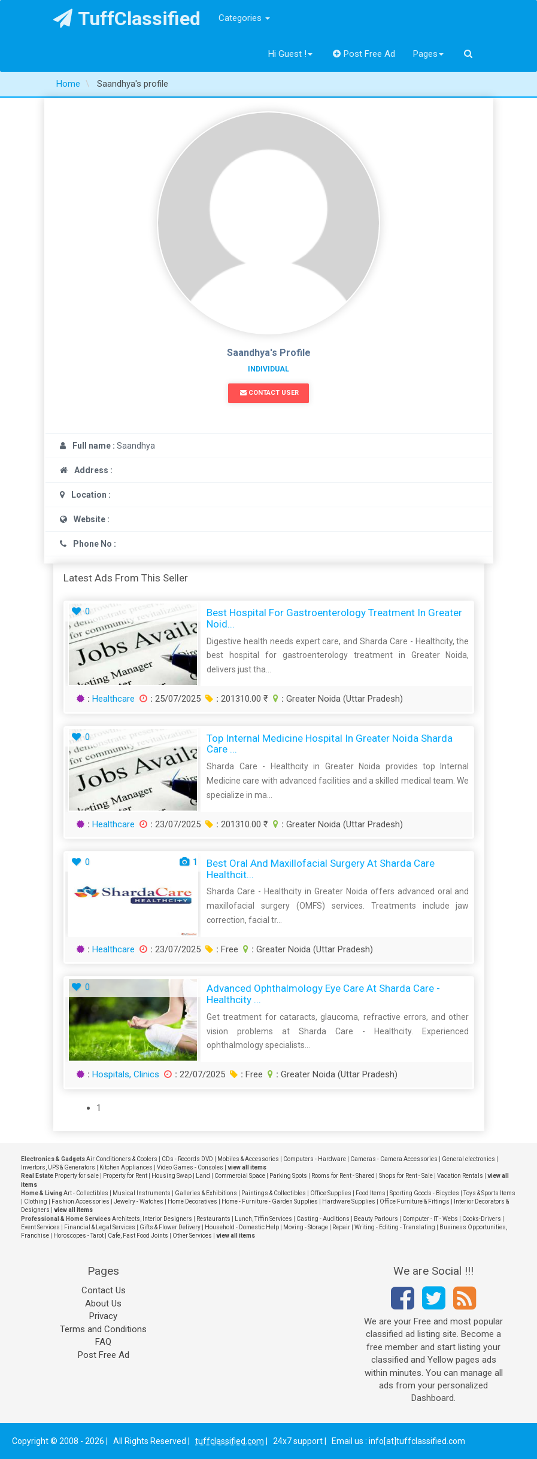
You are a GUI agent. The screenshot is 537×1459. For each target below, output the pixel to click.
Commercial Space (239, 1175)
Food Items (371, 1193)
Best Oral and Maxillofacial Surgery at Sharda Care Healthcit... (321, 869)
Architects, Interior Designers (152, 1219)
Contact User (269, 393)
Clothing (35, 1201)
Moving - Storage (305, 1227)
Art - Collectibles (85, 1193)
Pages (428, 53)
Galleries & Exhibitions (206, 1193)
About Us (103, 1303)
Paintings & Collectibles (273, 1193)
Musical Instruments (142, 1193)
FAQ (103, 1341)
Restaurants (213, 1219)
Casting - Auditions (323, 1219)
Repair (341, 1227)
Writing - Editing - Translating (394, 1227)
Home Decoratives (192, 1201)
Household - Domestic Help (242, 1227)
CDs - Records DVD (187, 1159)
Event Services (40, 1227)
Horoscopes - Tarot (78, 1235)
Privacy (103, 1316)
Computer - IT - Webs (430, 1219)
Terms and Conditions (103, 1329)
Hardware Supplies (348, 1201)
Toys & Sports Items (489, 1193)
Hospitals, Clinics (125, 1074)
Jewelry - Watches (138, 1201)
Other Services (192, 1235)
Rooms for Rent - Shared (343, 1175)
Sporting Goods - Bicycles (424, 1193)
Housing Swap (171, 1175)
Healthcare (113, 698)
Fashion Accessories (80, 1201)
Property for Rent (125, 1175)
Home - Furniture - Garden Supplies (270, 1201)
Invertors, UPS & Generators (58, 1167)
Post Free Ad (364, 53)
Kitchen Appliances (126, 1167)
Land (203, 1175)
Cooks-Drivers (481, 1219)
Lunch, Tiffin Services (263, 1219)
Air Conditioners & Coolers (121, 1159)
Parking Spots (288, 1175)
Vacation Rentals (460, 1175)
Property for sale (76, 1175)
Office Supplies (330, 1193)
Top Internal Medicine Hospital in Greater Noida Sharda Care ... (330, 744)
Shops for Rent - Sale (406, 1175)
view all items (246, 1167)
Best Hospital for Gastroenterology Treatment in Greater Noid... (334, 618)
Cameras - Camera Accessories (394, 1159)
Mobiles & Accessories (248, 1159)
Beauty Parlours (376, 1219)
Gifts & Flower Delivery (170, 1227)
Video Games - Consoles (190, 1167)
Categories (244, 18)
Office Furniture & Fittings (415, 1201)
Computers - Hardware (314, 1159)
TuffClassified (127, 18)
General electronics (468, 1159)
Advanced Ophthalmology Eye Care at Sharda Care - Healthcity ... (323, 994)
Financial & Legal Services (99, 1227)
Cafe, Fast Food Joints (138, 1235)
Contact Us (103, 1290)
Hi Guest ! (290, 53)
